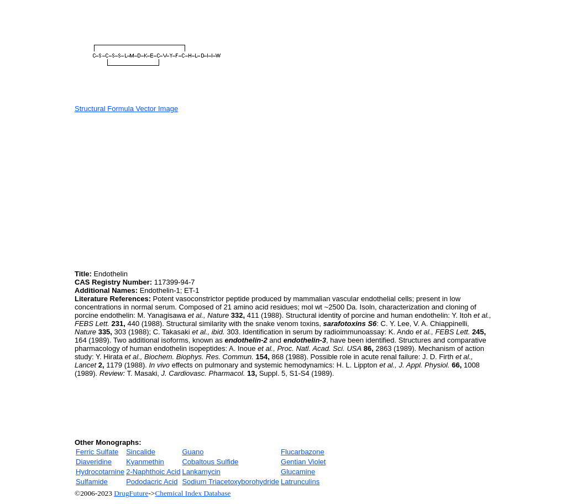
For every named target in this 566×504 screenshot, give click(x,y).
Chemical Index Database (192, 493)
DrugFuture (131, 493)
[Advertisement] (167, 190)
